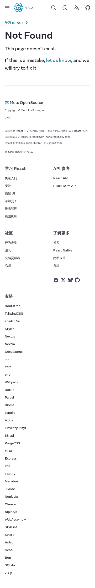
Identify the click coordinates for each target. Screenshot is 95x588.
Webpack (11, 382)
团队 (8, 250)
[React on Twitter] (63, 280)
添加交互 (11, 201)
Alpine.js (11, 512)
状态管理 (11, 208)
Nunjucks (12, 496)
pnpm (9, 374)
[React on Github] (78, 280)
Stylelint (11, 527)
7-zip (8, 573)
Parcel (9, 397)
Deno (9, 550)
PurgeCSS (12, 443)
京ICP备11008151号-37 (19, 151)
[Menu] (7, 7)
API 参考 (61, 168)
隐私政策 (59, 258)
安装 (8, 186)
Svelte (9, 535)
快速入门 (11, 178)
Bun (8, 557)
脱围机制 (11, 216)
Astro (9, 542)
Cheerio (10, 504)
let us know (58, 60)
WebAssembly (15, 519)
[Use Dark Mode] (65, 7)
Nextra (10, 344)
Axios (9, 420)
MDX (8, 451)
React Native (62, 250)
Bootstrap (12, 306)
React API (60, 178)
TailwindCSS (14, 313)
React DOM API (65, 186)
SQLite (10, 565)
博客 (56, 243)
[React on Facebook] (56, 280)
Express (11, 458)
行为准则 (11, 243)
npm (8, 359)
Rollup (9, 390)
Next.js (10, 336)
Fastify (10, 474)
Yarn (8, 367)
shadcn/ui (12, 321)
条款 (56, 265)
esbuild (10, 412)
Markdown (13, 481)
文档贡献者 (12, 258)
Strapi (9, 435)
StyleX (10, 329)
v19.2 (29, 8)
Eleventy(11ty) (15, 428)
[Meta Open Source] (47, 102)
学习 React (14, 23)
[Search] (53, 7)
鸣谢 (8, 265)
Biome (9, 405)
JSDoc (10, 489)
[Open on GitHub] (88, 7)
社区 (9, 233)
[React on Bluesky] (70, 279)
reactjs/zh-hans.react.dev (48, 136)
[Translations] (76, 7)
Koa (7, 466)
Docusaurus (14, 351)
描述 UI (10, 193)
